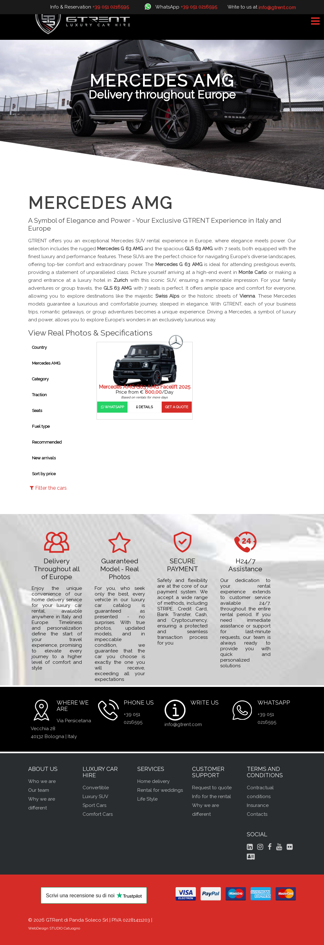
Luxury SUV (95, 796)
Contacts (257, 814)
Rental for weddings (160, 790)
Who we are (42, 781)
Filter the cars (48, 488)
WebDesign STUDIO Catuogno (54, 928)
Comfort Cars (98, 814)
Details (144, 407)
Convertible (96, 788)
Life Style (147, 799)
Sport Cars (94, 805)
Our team (38, 790)
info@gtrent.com (183, 724)
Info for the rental (211, 796)
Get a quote (176, 407)
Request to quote (212, 788)
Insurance (258, 805)
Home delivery (153, 781)
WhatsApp (112, 407)
